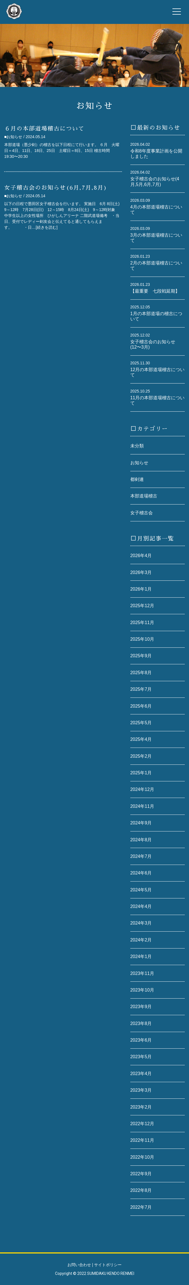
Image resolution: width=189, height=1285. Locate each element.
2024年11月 (142, 806)
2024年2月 (141, 940)
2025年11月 (142, 622)
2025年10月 (142, 639)
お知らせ (139, 462)
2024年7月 (141, 856)
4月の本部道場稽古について (156, 210)
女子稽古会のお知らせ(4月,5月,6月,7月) (154, 181)
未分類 (137, 445)
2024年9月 (141, 822)
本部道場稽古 (143, 496)
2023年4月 (141, 1073)
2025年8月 (141, 672)
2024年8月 (141, 839)
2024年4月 (141, 906)
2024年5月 (141, 889)
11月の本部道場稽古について (157, 400)
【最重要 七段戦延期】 (155, 291)
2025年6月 (141, 706)
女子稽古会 (141, 512)
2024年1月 (141, 956)
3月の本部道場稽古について (156, 238)
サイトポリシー (108, 1264)
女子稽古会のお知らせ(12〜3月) (152, 344)
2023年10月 (142, 990)
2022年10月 (142, 1157)
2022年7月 (141, 1207)
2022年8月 (141, 1190)
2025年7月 (141, 689)
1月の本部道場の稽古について (156, 316)
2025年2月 (141, 756)
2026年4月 (141, 555)
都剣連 (137, 479)
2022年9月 (141, 1173)
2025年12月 (142, 605)
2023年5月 (141, 1056)
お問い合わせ (79, 1264)
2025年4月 (141, 739)
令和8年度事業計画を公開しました (156, 154)
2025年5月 (141, 722)
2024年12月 (142, 789)
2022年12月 (142, 1123)
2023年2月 (141, 1107)
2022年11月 (142, 1140)
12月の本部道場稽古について (157, 372)
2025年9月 (141, 655)
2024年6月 (141, 873)
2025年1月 (141, 772)
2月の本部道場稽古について (156, 266)
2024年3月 (141, 923)
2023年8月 (141, 1023)
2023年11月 (142, 973)
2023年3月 (141, 1090)
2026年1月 (141, 589)
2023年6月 (141, 1040)
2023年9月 (141, 1006)
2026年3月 (141, 572)
